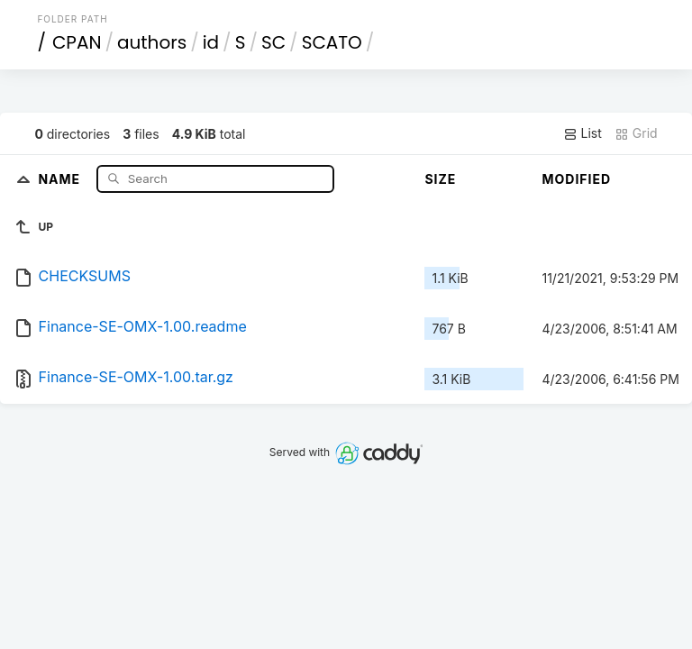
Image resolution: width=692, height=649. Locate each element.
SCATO (332, 42)
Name (61, 178)
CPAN (77, 42)
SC (273, 42)
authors (152, 42)
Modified (576, 179)
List (582, 133)
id (211, 42)
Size (440, 179)
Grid (636, 133)
